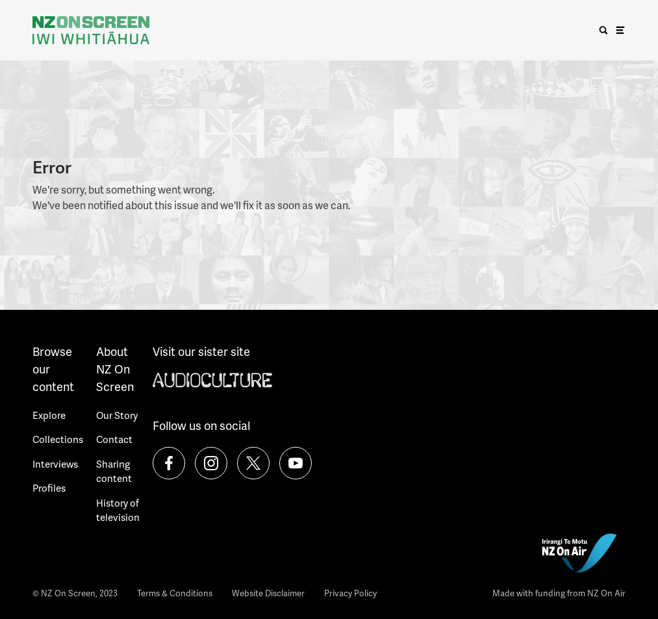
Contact (114, 439)
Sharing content (114, 471)
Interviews (55, 464)
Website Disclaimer (268, 593)
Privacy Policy (350, 593)
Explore (49, 415)
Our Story (117, 415)
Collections (57, 439)
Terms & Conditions (174, 593)
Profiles (49, 488)
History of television (118, 510)
